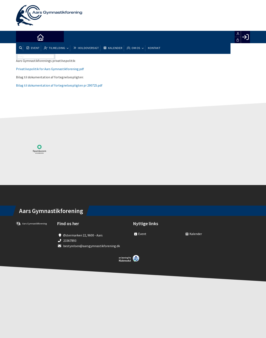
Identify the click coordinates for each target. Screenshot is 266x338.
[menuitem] (22, 37)
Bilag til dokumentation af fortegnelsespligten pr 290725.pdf (59, 85)
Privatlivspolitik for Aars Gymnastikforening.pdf (50, 69)
